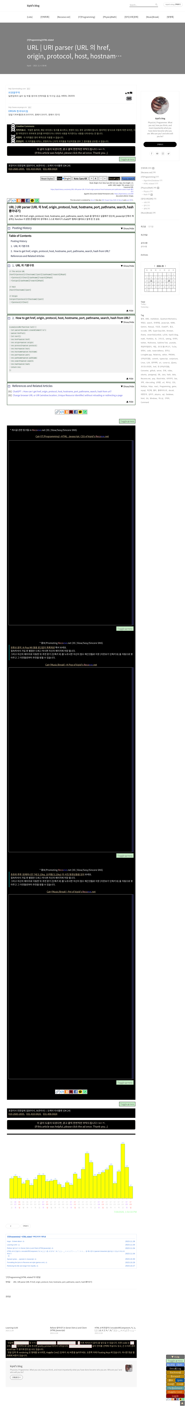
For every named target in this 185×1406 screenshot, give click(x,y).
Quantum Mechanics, (168, 318)
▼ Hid (175, 1356)
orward (175, 1376)
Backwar (175, 1372)
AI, (156, 338)
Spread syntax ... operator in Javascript (20, 1224)
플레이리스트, (163, 390)
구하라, (167, 398)
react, (156, 386)
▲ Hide (129, 310)
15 (169, 280)
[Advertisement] (71, 1163)
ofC (179, 1364)
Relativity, (157, 354)
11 (151, 280)
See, (176, 378)
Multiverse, (152, 342)
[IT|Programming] (86, 16)
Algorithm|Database (153, 180)
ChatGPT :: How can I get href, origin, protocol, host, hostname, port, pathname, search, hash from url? (62, 391)
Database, (170, 394)
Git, (147, 398)
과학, (142, 382)
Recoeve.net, (146, 378)
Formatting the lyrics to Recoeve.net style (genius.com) (26, 1227)
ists (180, 1380)
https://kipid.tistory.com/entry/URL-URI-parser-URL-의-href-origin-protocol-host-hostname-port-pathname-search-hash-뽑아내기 (92, 190)
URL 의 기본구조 (20, 246)
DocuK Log (114, 178)
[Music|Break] (152, 16)
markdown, (154, 318)
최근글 (143, 226)
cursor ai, (166, 362)
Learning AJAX (12, 1209)
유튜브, (143, 350)
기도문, (157, 326)
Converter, (145, 370)
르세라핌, (157, 322)
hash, (169, 374)
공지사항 (144, 246)
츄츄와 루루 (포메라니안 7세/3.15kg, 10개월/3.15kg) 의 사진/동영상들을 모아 (47, 874)
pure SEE (129, 200)
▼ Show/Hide (127, 228)
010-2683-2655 (16, 169)
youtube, (172, 342)
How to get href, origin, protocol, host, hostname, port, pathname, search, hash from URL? (60, 251)
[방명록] (170, 16)
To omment (175, 1388)
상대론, (158, 382)
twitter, (144, 342)
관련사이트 (145, 1380)
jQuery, (174, 362)
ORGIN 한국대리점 (18, 111)
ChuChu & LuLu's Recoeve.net (60, 1381)
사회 (147, 202)
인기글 (150, 226)
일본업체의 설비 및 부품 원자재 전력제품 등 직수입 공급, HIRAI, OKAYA (41, 96)
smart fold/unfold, (154, 334)
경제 (147, 208)
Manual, (151, 326)
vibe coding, (150, 382)
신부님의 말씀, (146, 358)
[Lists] (30, 16)
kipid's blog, (173, 334)
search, (150, 322)
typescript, (164, 358)
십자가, (151, 394)
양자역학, (154, 362)
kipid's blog (33, 5)
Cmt (171, 1384)
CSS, (174, 382)
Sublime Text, (162, 342)
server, (159, 370)
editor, (165, 354)
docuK (93, 200)
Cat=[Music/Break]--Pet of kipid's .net (71, 891)
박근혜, (149, 390)
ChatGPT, (165, 326)
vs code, (144, 330)
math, (143, 338)
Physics (148, 191)
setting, (169, 338)
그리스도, (161, 338)
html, (143, 398)
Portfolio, (150, 338)
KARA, (173, 322)
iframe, (143, 334)
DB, (159, 374)
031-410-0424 (33, 169)
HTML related (27, 1201)
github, (153, 370)
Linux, (143, 362)
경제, (150, 330)
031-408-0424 (50, 169)
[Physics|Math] (110, 16)
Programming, (165, 386)
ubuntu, (144, 374)
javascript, (165, 322)
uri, (160, 362)
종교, (171, 326)
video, (170, 370)
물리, (155, 390)
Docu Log (175, 1368)
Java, (164, 374)
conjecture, (173, 358)
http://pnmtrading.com (17, 89)
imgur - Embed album (14, 1206)
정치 (147, 205)
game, (174, 386)
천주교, (167, 350)
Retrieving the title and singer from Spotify (21, 1230)
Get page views (13, 1140)
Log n (175, 1396)
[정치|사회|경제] (131, 16)
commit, (155, 358)
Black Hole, (161, 378)
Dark (59, 178)
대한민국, (144, 394)
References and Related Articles (27, 256)
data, (174, 374)
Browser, (170, 330)
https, (151, 386)
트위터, (175, 338)
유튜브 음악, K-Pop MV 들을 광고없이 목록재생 (33, 647)
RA (171, 1380)
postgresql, (152, 374)
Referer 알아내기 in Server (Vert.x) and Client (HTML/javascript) (29, 1213)
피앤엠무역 (14, 92)
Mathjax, (144, 386)
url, (163, 382)
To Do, (174, 346)
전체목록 (147, 168)
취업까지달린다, (146, 346)
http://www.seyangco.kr (17, 107)
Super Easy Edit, (159, 330)
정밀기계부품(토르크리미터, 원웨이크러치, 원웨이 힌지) (34, 114)
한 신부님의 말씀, (164, 366)
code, (149, 350)
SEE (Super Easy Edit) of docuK (112, 200)
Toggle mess (175, 1360)
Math (148, 194)
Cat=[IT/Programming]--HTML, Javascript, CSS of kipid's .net (72, 436)
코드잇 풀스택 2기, (164, 346)
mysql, (143, 390)
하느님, (161, 398)
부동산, (143, 322)
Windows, (154, 398)
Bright (67, 178)
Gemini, (144, 326)
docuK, (171, 390)
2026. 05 (160, 266)
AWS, (147, 318)
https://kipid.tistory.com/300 (123, 194)
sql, (163, 394)
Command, (145, 402)
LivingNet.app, (146, 354)
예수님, (168, 382)
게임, (155, 346)
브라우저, (169, 378)
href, (155, 366)
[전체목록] (44, 16)
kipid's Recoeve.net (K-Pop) (85, 1381)
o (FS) (171, 1364)
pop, (154, 378)
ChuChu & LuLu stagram (36, 1381)
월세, (142, 318)
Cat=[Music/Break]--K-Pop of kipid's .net (71, 664)
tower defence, (158, 350)
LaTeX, (165, 334)
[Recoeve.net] (63, 16)
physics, (158, 394)
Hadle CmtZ (175, 1392)
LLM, (148, 362)
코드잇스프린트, (146, 366)
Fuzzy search (128, 178)
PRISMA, (172, 354)
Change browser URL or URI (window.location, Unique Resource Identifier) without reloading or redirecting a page (68, 395)
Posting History (19, 241)
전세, (165, 370)
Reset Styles (47, 178)
